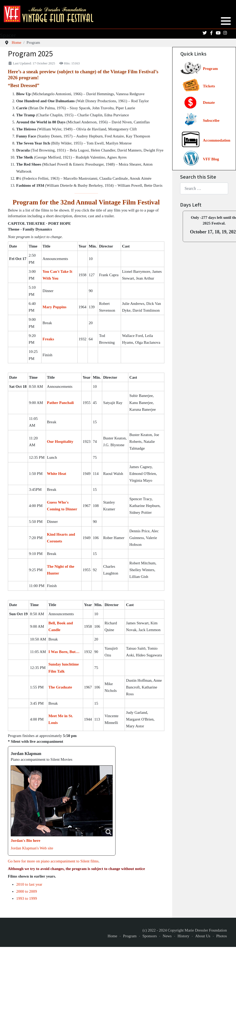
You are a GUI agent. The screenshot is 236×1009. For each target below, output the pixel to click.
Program (210, 69)
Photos (221, 936)
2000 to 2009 (26, 891)
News (167, 936)
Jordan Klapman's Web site (32, 848)
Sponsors (149, 936)
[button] (226, 21)
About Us (202, 936)
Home (112, 936)
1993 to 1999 (26, 898)
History (183, 936)
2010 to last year (29, 884)
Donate (209, 102)
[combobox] (204, 188)
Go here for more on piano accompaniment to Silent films (53, 861)
